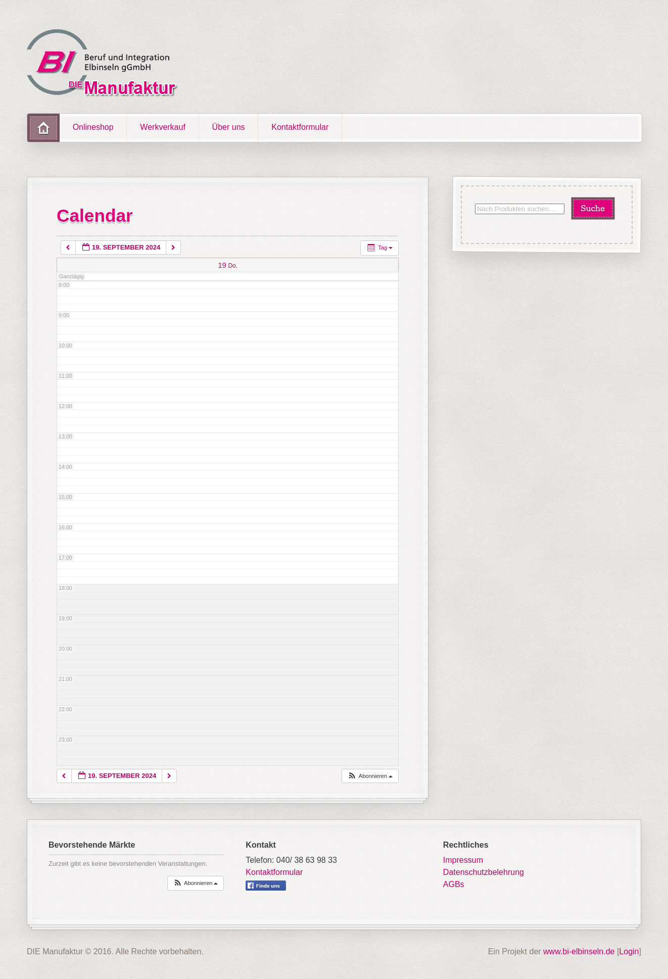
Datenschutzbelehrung (483, 872)
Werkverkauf (162, 127)
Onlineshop (93, 127)
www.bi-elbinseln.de (578, 951)
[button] (370, 776)
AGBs (453, 884)
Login (629, 951)
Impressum (463, 860)
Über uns (228, 127)
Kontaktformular (299, 127)
